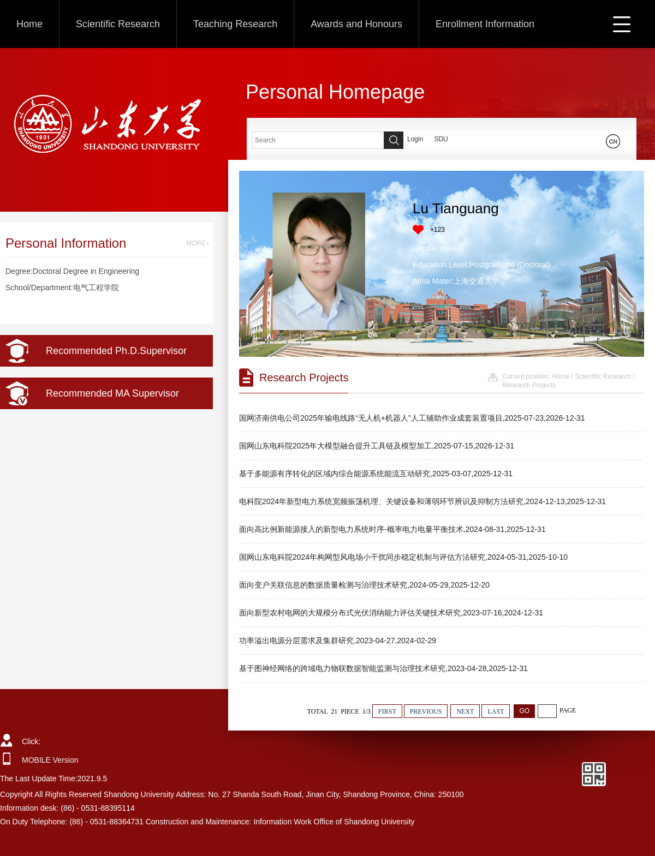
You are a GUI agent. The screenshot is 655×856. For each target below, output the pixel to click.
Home (29, 24)
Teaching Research (235, 24)
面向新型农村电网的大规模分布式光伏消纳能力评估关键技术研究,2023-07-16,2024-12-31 (391, 612)
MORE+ (198, 243)
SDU (441, 139)
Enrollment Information (485, 24)
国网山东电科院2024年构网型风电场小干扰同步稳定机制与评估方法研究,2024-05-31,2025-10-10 (403, 557)
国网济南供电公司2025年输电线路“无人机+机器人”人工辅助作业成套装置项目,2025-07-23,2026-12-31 (412, 418)
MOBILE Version (50, 760)
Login (415, 139)
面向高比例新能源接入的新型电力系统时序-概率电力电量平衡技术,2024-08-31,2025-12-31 (392, 529)
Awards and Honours (356, 24)
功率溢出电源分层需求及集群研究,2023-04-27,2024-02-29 (337, 640)
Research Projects (529, 385)
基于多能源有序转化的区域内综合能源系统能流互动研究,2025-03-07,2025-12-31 (376, 473)
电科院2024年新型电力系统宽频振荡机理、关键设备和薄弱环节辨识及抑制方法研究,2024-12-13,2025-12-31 (422, 501)
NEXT (465, 711)
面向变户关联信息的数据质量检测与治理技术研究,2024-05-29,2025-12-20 (364, 584)
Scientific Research (118, 24)
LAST (495, 711)
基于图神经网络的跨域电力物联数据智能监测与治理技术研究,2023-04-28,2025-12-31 (383, 668)
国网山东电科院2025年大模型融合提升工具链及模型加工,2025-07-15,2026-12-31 (376, 445)
